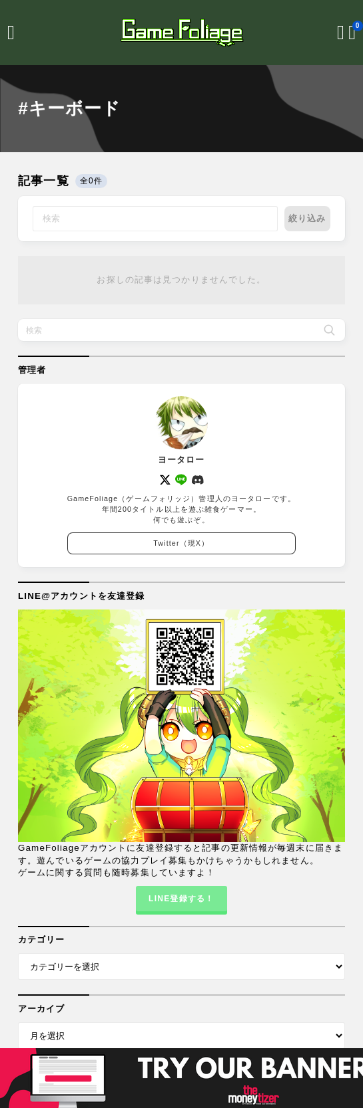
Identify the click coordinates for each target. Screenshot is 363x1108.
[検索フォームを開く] (340, 32)
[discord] (198, 481)
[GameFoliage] (181, 32)
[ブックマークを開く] (352, 32)
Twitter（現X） (181, 544)
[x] (165, 481)
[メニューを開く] (11, 32)
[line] (182, 481)
